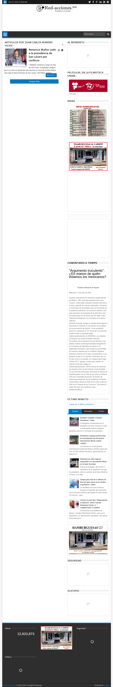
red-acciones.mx (9, 685)
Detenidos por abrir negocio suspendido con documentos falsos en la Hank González (93, 461)
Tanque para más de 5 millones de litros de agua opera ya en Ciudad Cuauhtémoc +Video (93, 482)
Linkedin (100, 2)
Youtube (104, 2)
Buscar (107, 34)
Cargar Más (34, 81)
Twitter (89, 2)
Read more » (51, 75)
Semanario (88, 411)
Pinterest (108, 2)
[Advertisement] (56, 21)
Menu (5, 2)
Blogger (107, 685)
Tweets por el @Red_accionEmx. (81, 404)
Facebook (93, 2)
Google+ (97, 2)
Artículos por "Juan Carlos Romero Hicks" (29, 44)
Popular (75, 411)
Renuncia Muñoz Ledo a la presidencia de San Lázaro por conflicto (42, 55)
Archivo (101, 411)
